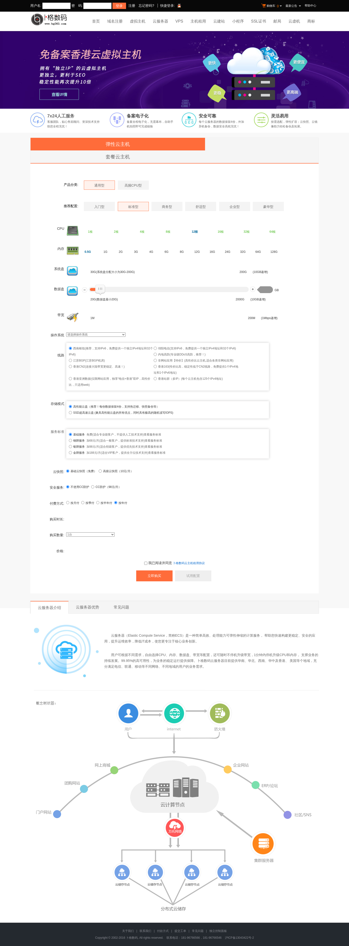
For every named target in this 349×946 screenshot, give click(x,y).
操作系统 (57, 335)
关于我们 (128, 931)
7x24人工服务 (60, 116)
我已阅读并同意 (158, 563)
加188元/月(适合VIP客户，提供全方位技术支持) (110, 452)
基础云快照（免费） (81, 471)
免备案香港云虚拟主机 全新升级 (174, 70)
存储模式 (57, 404)
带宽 (60, 315)
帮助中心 (310, 5)
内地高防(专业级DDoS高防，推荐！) (182, 354)
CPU (60, 228)
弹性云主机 (118, 144)
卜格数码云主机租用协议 (189, 563)
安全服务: (57, 487)
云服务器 (160, 21)
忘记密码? (146, 6)
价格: (60, 551)
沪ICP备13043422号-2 (239, 937)
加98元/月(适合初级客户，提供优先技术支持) (109, 446)
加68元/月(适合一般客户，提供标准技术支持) (109, 440)
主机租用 (198, 21)
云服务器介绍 (49, 608)
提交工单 (180, 931)
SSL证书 (258, 21)
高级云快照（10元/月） (116, 471)
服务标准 (57, 432)
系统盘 (59, 269)
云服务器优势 (87, 607)
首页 (96, 21)
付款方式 (163, 931)
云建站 (219, 21)
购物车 (272, 6)
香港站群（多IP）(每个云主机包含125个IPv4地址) (190, 378)
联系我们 (145, 931)
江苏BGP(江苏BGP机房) (89, 360)
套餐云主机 (118, 156)
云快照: (58, 472)
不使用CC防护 (77, 487)
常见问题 (121, 607)
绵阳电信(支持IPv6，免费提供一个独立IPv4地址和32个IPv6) (197, 348)
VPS (179, 21)
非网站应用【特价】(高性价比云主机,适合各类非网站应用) (195, 360)
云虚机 (294, 21)
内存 (60, 249)
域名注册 (115, 21)
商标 (311, 21)
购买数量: (57, 535)
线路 (60, 355)
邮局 (277, 21)
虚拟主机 (137, 21)
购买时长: (57, 519)
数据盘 (59, 289)
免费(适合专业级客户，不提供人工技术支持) (108, 434)
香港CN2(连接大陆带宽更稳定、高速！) (99, 366)
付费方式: (57, 503)
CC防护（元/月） (106, 487)
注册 (131, 6)
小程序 (238, 21)
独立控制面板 (218, 931)
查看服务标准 (152, 434)
